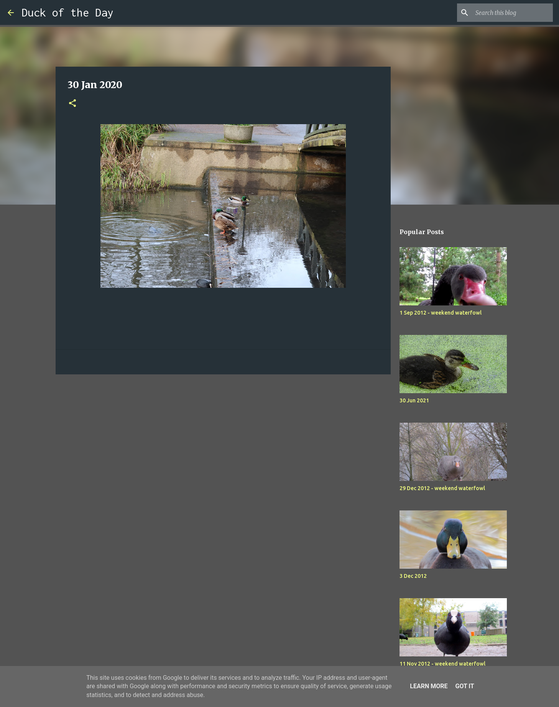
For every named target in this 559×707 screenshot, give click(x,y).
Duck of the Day (67, 12)
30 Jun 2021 (414, 400)
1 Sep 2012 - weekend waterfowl (441, 313)
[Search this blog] (512, 12)
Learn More (428, 686)
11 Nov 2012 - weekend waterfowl (442, 664)
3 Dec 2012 (413, 576)
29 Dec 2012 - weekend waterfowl (442, 488)
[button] (72, 103)
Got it (464, 686)
